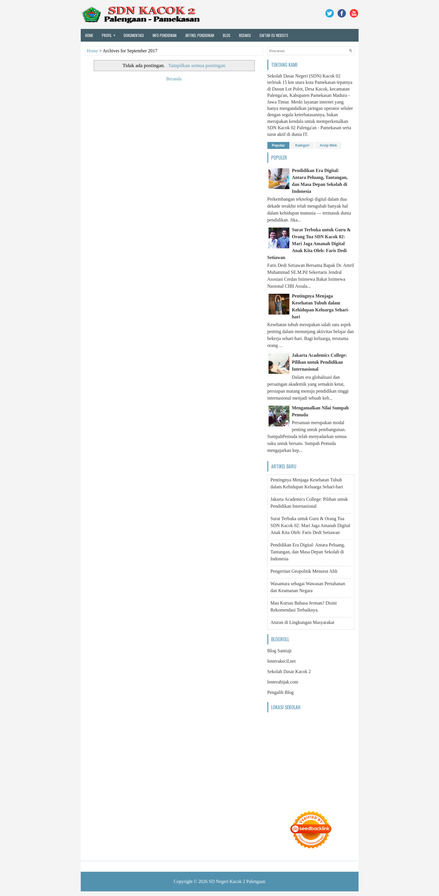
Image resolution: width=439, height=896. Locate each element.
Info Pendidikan (165, 35)
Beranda (173, 78)
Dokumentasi (134, 35)
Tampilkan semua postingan (196, 65)
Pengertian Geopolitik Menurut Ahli (304, 571)
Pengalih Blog (280, 692)
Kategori (302, 145)
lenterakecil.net (281, 661)
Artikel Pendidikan (199, 35)
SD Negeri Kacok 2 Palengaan (237, 881)
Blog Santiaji (279, 650)
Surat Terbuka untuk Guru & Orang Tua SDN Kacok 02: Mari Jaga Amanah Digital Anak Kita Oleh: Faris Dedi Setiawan (309, 243)
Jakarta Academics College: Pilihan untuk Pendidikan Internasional (319, 362)
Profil (110, 33)
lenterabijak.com (282, 681)
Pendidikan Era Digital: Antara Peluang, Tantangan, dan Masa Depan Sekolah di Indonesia (308, 551)
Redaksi (245, 35)
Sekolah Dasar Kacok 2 (289, 671)
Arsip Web (328, 145)
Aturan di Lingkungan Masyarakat (303, 622)
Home (89, 35)
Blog (226, 35)
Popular (278, 145)
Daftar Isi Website (274, 35)
